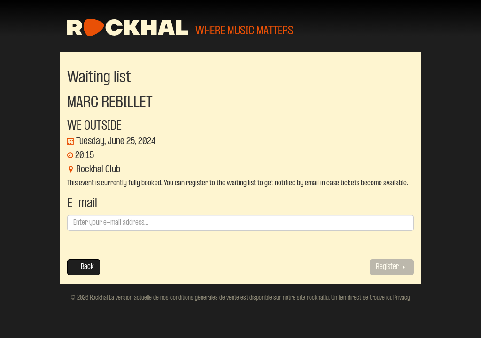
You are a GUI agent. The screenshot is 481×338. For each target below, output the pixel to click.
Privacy (401, 297)
